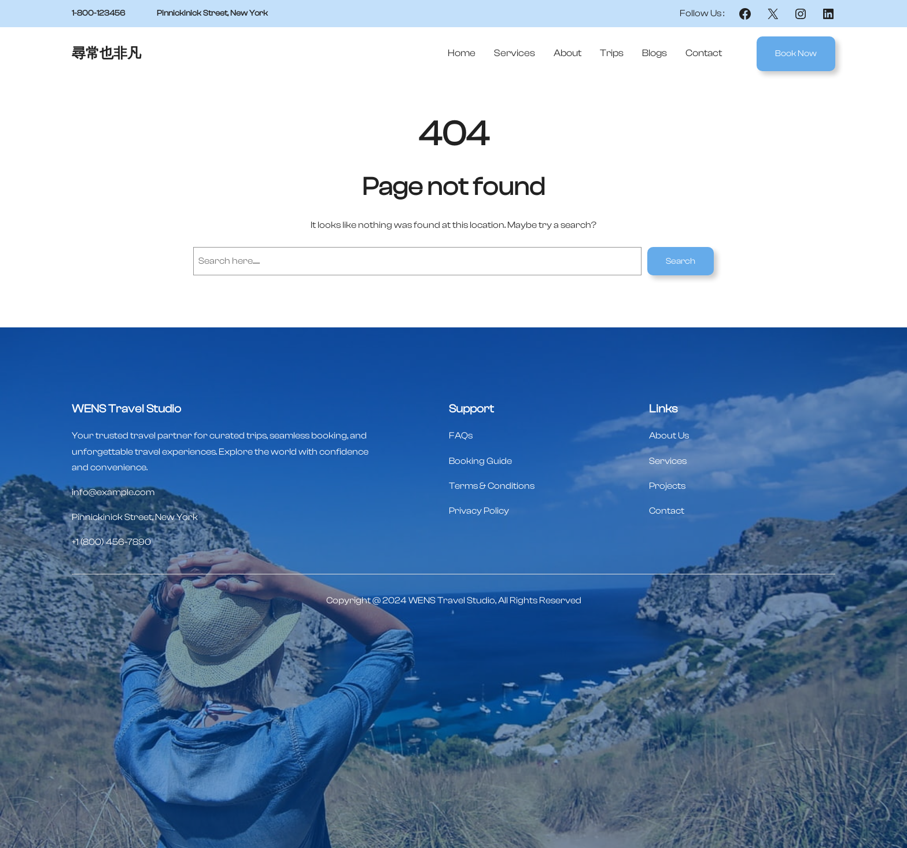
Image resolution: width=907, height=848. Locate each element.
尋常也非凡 (106, 53)
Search (680, 261)
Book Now (796, 53)
